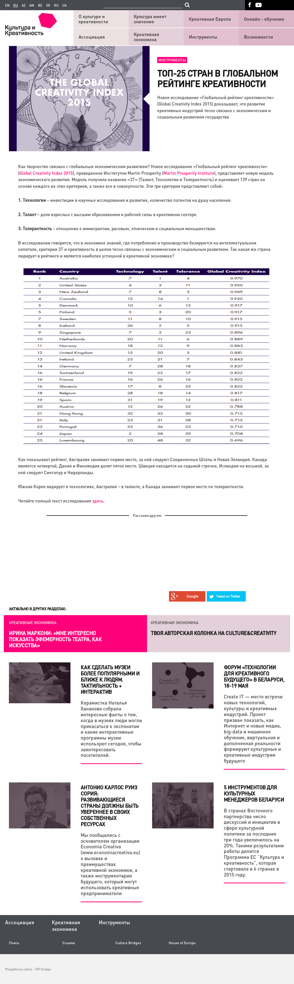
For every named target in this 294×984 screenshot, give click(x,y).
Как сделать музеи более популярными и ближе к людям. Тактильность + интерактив (110, 679)
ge (48, 5)
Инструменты (203, 37)
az (24, 5)
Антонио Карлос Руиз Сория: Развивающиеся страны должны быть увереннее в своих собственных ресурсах (110, 805)
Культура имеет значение (150, 18)
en (7, 5)
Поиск (14, 943)
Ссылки (68, 943)
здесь (97, 500)
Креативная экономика (146, 36)
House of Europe (182, 943)
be (40, 5)
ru (15, 5)
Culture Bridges (128, 943)
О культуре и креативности (93, 18)
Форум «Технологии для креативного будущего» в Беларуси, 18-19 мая (254, 676)
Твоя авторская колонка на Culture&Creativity (213, 633)
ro (56, 5)
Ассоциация (92, 37)
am (31, 5)
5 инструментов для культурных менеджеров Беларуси (254, 793)
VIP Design (43, 969)
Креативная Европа (210, 19)
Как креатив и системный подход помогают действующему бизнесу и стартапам (57, 639)
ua (64, 5)
